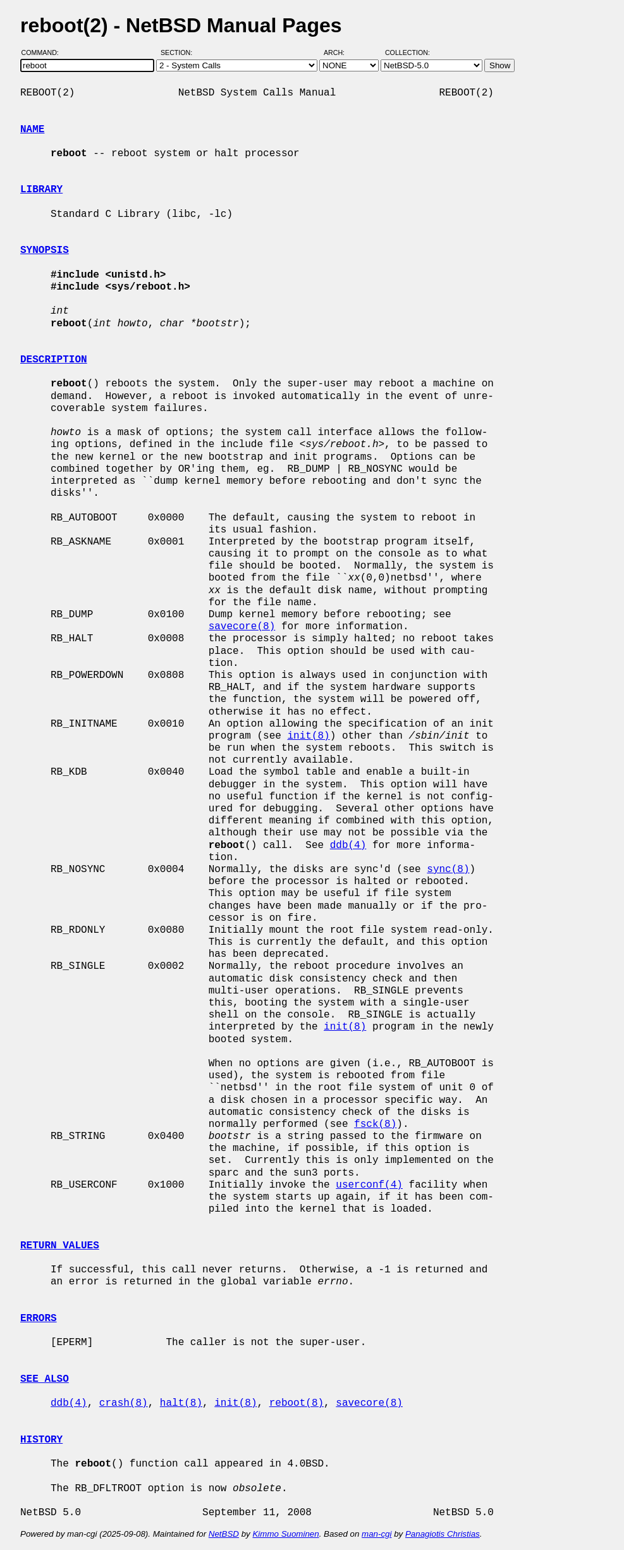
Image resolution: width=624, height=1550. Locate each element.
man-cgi (376, 1534)
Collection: (407, 52)
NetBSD (224, 1534)
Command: (43, 52)
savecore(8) (242, 627)
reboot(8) (296, 1403)
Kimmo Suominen (285, 1534)
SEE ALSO (44, 1379)
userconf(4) (369, 1185)
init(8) (308, 736)
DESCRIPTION (53, 360)
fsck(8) (375, 1124)
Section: (179, 52)
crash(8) (123, 1403)
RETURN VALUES (59, 1246)
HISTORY (41, 1440)
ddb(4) (348, 845)
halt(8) (181, 1403)
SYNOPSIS (44, 250)
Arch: (340, 52)
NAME (32, 130)
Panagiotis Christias (442, 1534)
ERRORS (38, 1318)
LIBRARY (41, 190)
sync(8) (448, 869)
